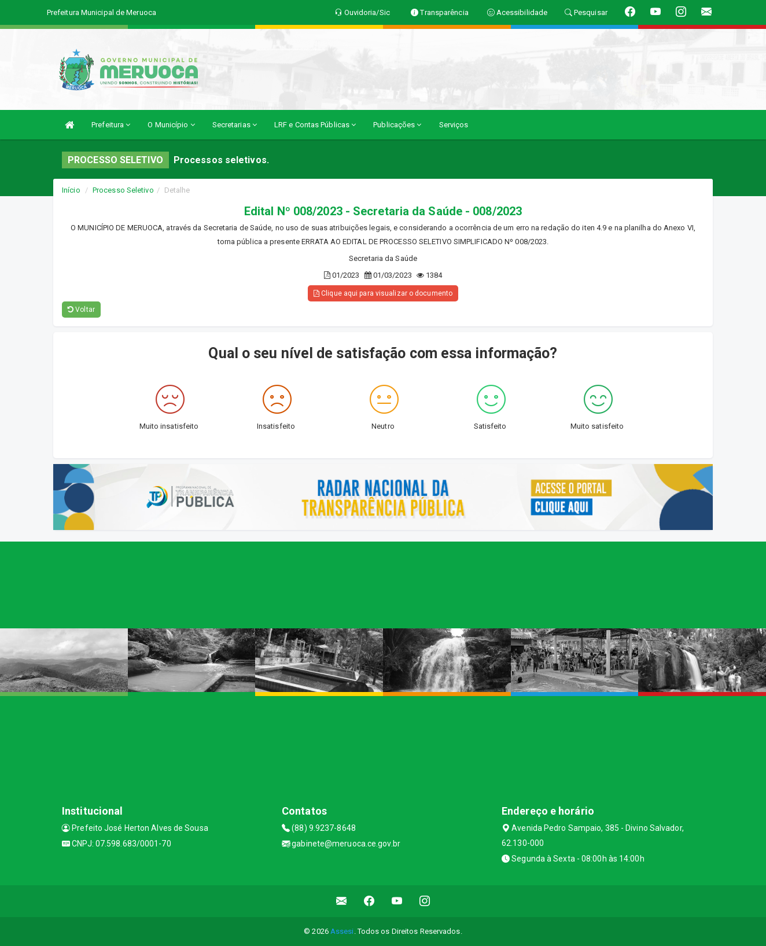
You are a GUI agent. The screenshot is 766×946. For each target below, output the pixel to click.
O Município (171, 124)
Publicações (397, 124)
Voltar (81, 309)
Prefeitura (110, 124)
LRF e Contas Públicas (315, 124)
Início (71, 190)
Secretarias (234, 124)
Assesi (342, 931)
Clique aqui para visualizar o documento (383, 293)
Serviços (454, 124)
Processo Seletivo (123, 190)
